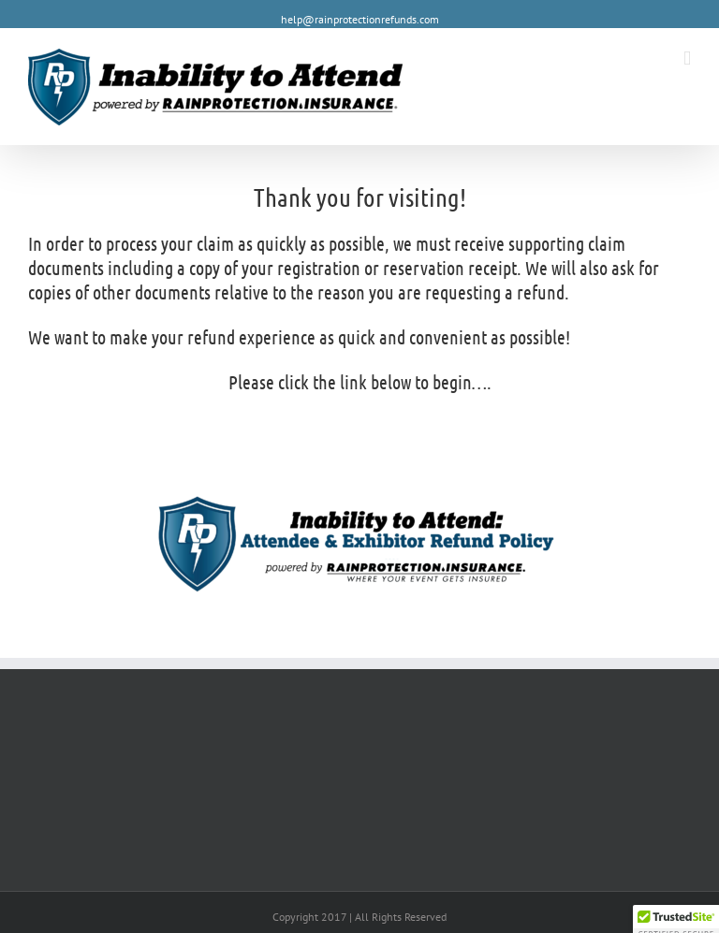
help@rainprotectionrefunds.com (360, 19)
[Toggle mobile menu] (687, 58)
